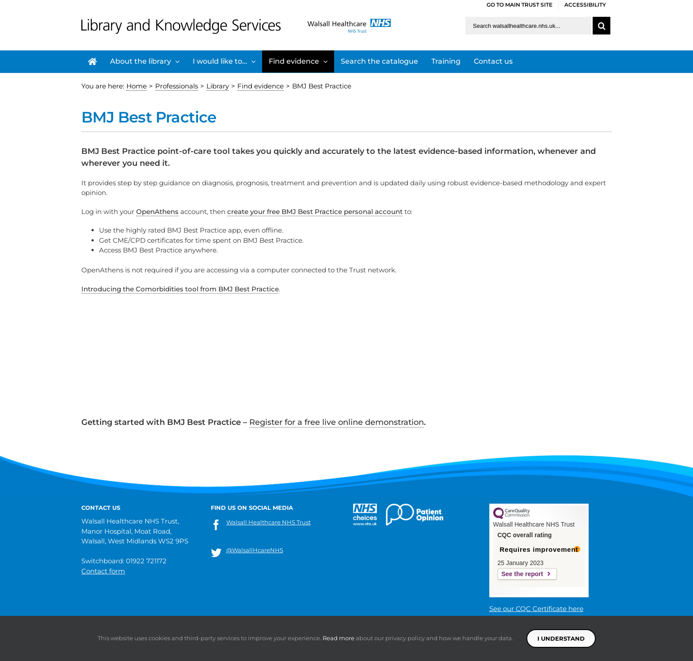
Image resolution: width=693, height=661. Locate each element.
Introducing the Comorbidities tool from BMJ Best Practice (180, 289)
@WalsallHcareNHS (254, 550)
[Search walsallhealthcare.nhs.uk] (528, 25)
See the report (522, 573)
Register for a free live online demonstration (336, 422)
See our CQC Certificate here (536, 608)
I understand (561, 638)
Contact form (103, 571)
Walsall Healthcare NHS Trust (268, 522)
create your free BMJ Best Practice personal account (315, 211)
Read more (338, 638)
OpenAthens (157, 211)
